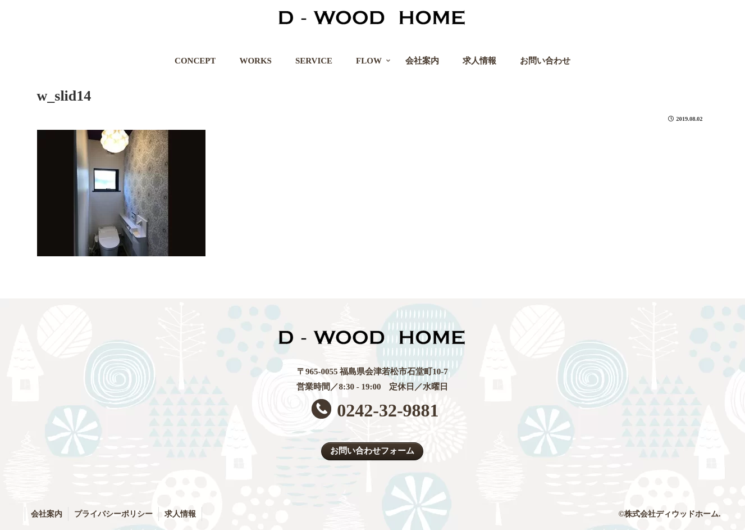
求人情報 (180, 514)
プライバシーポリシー (113, 514)
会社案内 (46, 514)
